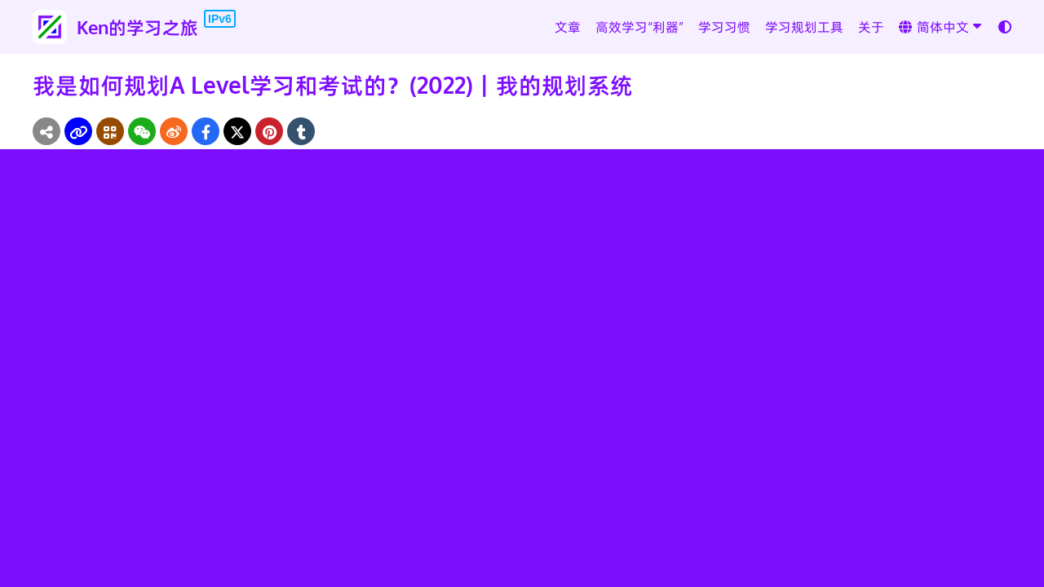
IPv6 (220, 18)
